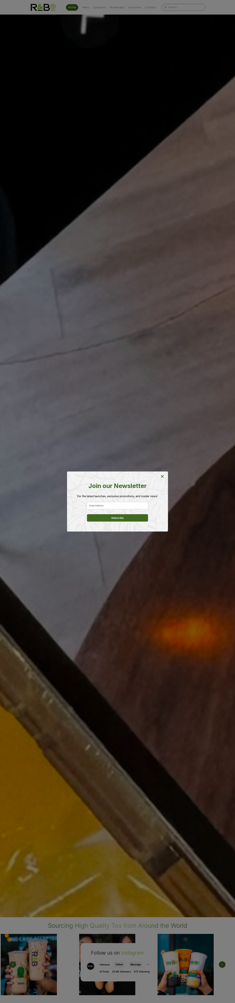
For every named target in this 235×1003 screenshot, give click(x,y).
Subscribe (117, 517)
